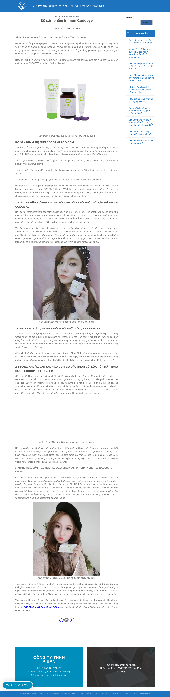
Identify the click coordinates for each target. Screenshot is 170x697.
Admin (77, 28)
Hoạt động (85, 6)
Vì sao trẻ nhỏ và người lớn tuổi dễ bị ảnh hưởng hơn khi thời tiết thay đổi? (141, 122)
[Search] (34, 5)
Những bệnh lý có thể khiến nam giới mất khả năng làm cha (140, 89)
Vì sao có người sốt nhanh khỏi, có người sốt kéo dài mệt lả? (141, 66)
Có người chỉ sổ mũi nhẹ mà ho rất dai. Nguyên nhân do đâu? (140, 110)
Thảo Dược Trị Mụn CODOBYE (66, 16)
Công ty (53, 6)
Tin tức (74, 6)
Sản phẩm (64, 6)
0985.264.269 (17, 685)
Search (129, 17)
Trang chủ (41, 6)
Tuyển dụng (98, 6)
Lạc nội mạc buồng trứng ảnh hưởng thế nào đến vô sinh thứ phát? (141, 78)
